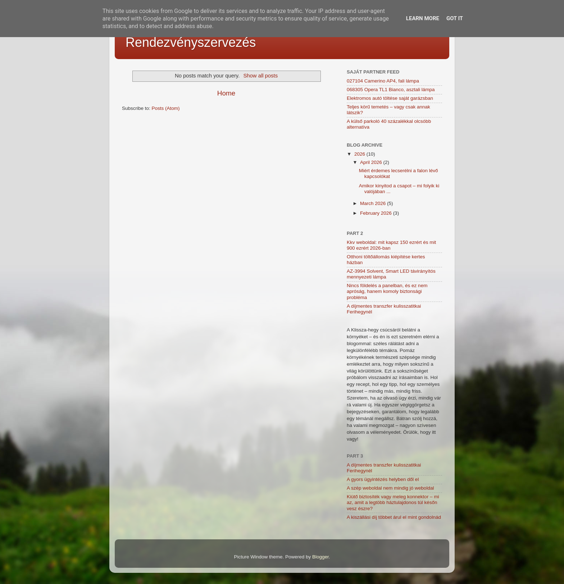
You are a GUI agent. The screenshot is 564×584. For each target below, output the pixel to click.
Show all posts (260, 76)
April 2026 (371, 162)
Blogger (320, 557)
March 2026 (373, 203)
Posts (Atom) (166, 108)
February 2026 (376, 213)
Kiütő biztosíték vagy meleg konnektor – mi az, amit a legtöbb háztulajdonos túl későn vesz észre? (393, 502)
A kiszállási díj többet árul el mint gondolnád (394, 517)
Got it (454, 18)
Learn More (422, 18)
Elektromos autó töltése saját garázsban (390, 98)
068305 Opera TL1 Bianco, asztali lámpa (391, 89)
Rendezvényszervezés (191, 42)
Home (226, 93)
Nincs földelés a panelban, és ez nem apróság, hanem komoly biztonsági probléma (387, 291)
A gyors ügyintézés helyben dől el (383, 479)
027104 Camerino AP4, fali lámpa (383, 81)
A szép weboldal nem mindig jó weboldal (390, 488)
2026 (360, 154)
